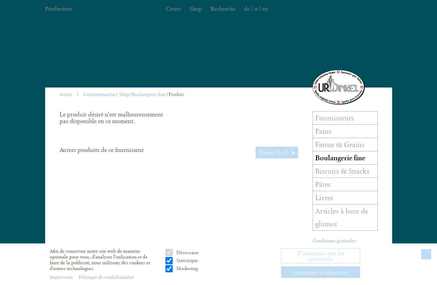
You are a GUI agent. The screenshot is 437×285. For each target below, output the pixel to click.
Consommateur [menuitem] (99, 94)
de (247, 8)
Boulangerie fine (149, 94)
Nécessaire (187, 252)
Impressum (62, 277)
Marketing (186, 268)
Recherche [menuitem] (223, 8)
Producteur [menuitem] (58, 8)
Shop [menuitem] (195, 8)
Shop (124, 94)
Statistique (186, 260)
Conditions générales (334, 240)
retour (66, 94)
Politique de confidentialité (106, 277)
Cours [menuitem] (173, 8)
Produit (176, 94)
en (265, 8)
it (256, 8)
